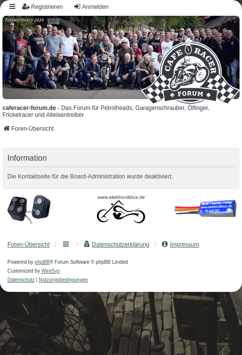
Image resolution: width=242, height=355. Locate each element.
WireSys (50, 271)
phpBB (42, 262)
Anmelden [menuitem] (91, 6)
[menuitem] (116, 244)
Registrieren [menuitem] (42, 6)
